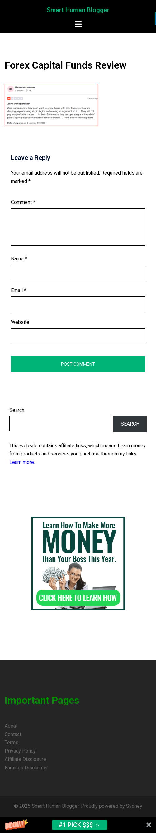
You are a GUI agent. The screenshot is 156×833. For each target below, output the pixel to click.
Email (18, 290)
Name (19, 259)
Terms (11, 742)
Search (16, 410)
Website (20, 322)
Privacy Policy (20, 751)
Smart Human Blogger (78, 10)
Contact (13, 734)
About (11, 726)
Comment (23, 202)
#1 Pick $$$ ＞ (80, 825)
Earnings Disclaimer (26, 768)
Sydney (134, 806)
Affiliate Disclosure (25, 759)
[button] (78, 825)
